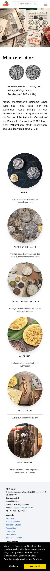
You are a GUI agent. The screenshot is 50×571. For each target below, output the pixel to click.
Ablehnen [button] (13, 566)
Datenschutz (10, 534)
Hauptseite (9, 518)
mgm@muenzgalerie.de (23, 508)
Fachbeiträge (10, 528)
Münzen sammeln (12, 522)
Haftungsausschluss (13, 538)
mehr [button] (40, 559)
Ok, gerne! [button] (35, 566)
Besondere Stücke (13, 525)
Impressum (10, 531)
